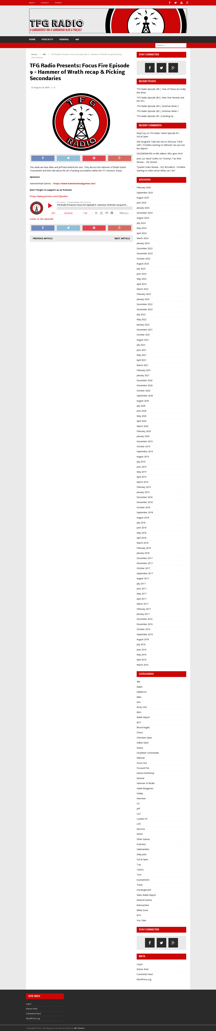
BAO (139, 712)
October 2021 (143, 334)
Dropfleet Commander (148, 752)
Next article (122, 238)
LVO (139, 823)
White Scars (142, 910)
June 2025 (141, 202)
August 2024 (143, 217)
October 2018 (143, 507)
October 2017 (143, 568)
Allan (139, 696)
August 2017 (143, 578)
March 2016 (142, 664)
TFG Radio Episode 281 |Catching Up (155, 116)
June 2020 (141, 410)
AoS (139, 701)
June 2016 (141, 649)
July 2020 (141, 405)
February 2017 (144, 608)
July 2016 (141, 644)
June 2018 (141, 527)
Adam (139, 686)
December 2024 (144, 212)
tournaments (143, 879)
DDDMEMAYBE (144, 153)
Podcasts (47, 39)
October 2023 (143, 258)
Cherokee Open (144, 737)
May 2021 (141, 354)
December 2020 (144, 380)
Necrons (141, 828)
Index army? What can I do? (161, 170)
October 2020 (143, 390)
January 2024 (143, 243)
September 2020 (145, 395)
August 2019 (143, 456)
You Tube (141, 920)
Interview (141, 798)
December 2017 (144, 558)
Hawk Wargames (145, 788)
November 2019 (145, 441)
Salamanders (143, 849)
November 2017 (145, 563)
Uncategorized (144, 889)
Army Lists (142, 706)
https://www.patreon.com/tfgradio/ (49, 196)
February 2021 (144, 370)
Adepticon (142, 691)
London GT (142, 818)
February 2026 (144, 187)
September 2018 (145, 512)
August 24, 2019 (41, 87)
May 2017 (141, 593)
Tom (139, 874)
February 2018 (144, 547)
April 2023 (141, 283)
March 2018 (142, 542)
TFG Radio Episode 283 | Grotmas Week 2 (158, 105)
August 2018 (143, 517)
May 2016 (141, 654)
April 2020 (141, 420)
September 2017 (145, 573)
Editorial (141, 757)
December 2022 (144, 304)
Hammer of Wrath (146, 783)
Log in (140, 963)
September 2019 (145, 451)
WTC (139, 915)
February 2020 (144, 431)
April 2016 (141, 659)
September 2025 (145, 192)
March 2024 (142, 238)
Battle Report (143, 717)
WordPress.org (144, 979)
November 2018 (145, 502)
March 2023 (142, 288)
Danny (140, 747)
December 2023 (144, 248)
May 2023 (141, 278)
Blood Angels (143, 727)
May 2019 (141, 471)
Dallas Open (143, 742)
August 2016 (143, 639)
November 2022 (145, 309)
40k (77, 39)
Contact (45, 3)
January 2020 (143, 436)
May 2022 (141, 319)
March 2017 (142, 603)
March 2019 (142, 481)
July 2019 (141, 461)
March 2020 (142, 425)
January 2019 (143, 491)
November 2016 (145, 624)
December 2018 (144, 497)
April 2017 (141, 598)
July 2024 (141, 222)
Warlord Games (144, 899)
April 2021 (141, 359)
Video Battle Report (146, 894)
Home (32, 39)
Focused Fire (143, 767)
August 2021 (143, 339)
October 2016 (143, 629)
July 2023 (141, 268)
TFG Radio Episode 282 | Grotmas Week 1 (158, 110)
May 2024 (141, 227)
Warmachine (143, 905)
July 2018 (141, 522)
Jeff (138, 808)
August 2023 (143, 263)
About (32, 3)
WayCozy (141, 133)
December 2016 (144, 618)
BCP (139, 722)
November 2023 (145, 253)
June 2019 (141, 466)
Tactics (140, 869)
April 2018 (141, 537)
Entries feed (142, 969)
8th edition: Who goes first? (169, 153)
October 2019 (143, 446)
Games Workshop (145, 772)
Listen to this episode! (41, 218)
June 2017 (141, 588)
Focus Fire (142, 762)
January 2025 (143, 207)
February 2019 (144, 486)
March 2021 (142, 365)
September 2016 (145, 634)
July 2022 (141, 314)
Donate (58, 3)
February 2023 (144, 293)
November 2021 (145, 329)
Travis (140, 884)
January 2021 (143, 375)
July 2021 (141, 344)
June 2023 (141, 273)
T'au (139, 864)
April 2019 (141, 476)
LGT (139, 813)
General (64, 39)
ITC (138, 803)
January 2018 (143, 552)
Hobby (140, 793)
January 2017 (143, 613)
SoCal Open (142, 859)
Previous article (43, 238)
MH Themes (79, 1028)
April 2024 (141, 233)
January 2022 (143, 324)
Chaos (140, 732)
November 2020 (145, 385)
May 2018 (141, 532)
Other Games (143, 838)
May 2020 (141, 415)
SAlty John (142, 854)
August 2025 (143, 197)
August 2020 (143, 400)
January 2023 (143, 299)
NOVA (140, 833)
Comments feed (145, 974)
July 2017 (141, 583)
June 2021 (141, 349)
